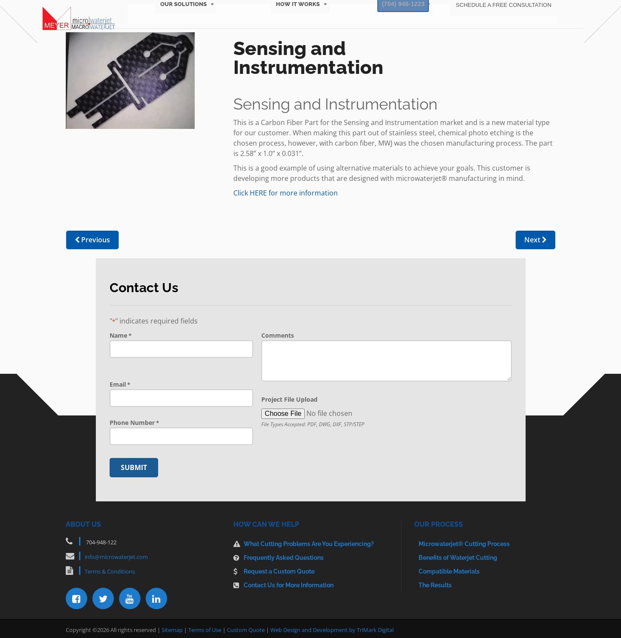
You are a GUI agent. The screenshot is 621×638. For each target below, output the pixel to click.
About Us (504, 27)
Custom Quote (246, 627)
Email (120, 384)
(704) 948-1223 (397, 11)
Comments (277, 335)
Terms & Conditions (110, 569)
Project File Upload (289, 399)
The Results (435, 582)
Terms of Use (204, 627)
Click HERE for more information (285, 193)
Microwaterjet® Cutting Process (464, 541)
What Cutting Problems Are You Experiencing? (309, 541)
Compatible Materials (449, 568)
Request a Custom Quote (279, 568)
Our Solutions (185, 27)
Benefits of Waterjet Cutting (458, 555)
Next (535, 239)
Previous (92, 239)
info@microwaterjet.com (116, 554)
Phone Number (134, 422)
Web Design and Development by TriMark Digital (332, 627)
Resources (405, 27)
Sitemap (172, 627)
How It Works (298, 27)
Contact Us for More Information (288, 582)
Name (121, 335)
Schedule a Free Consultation (501, 12)
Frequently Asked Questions (284, 555)
